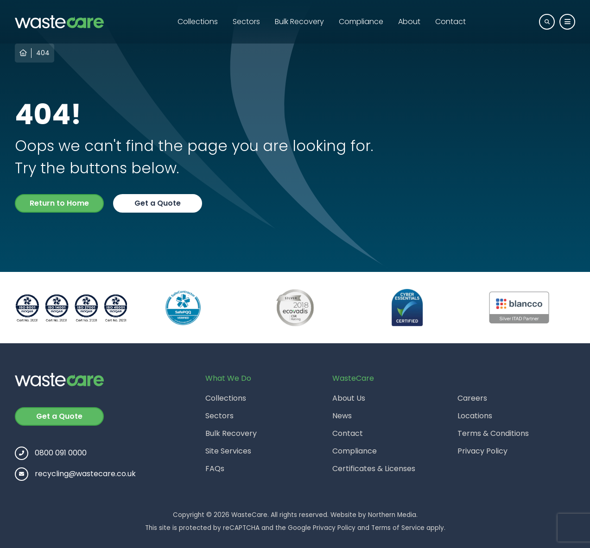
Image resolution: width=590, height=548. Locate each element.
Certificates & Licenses (373, 468)
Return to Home (59, 203)
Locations (474, 415)
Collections (198, 21)
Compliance (361, 21)
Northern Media (392, 514)
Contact (450, 21)
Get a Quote (157, 203)
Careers (472, 398)
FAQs (214, 468)
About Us (348, 398)
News (342, 415)
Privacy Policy (482, 451)
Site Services (228, 451)
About (409, 21)
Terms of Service (398, 527)
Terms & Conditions (493, 433)
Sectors (246, 21)
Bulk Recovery (299, 21)
